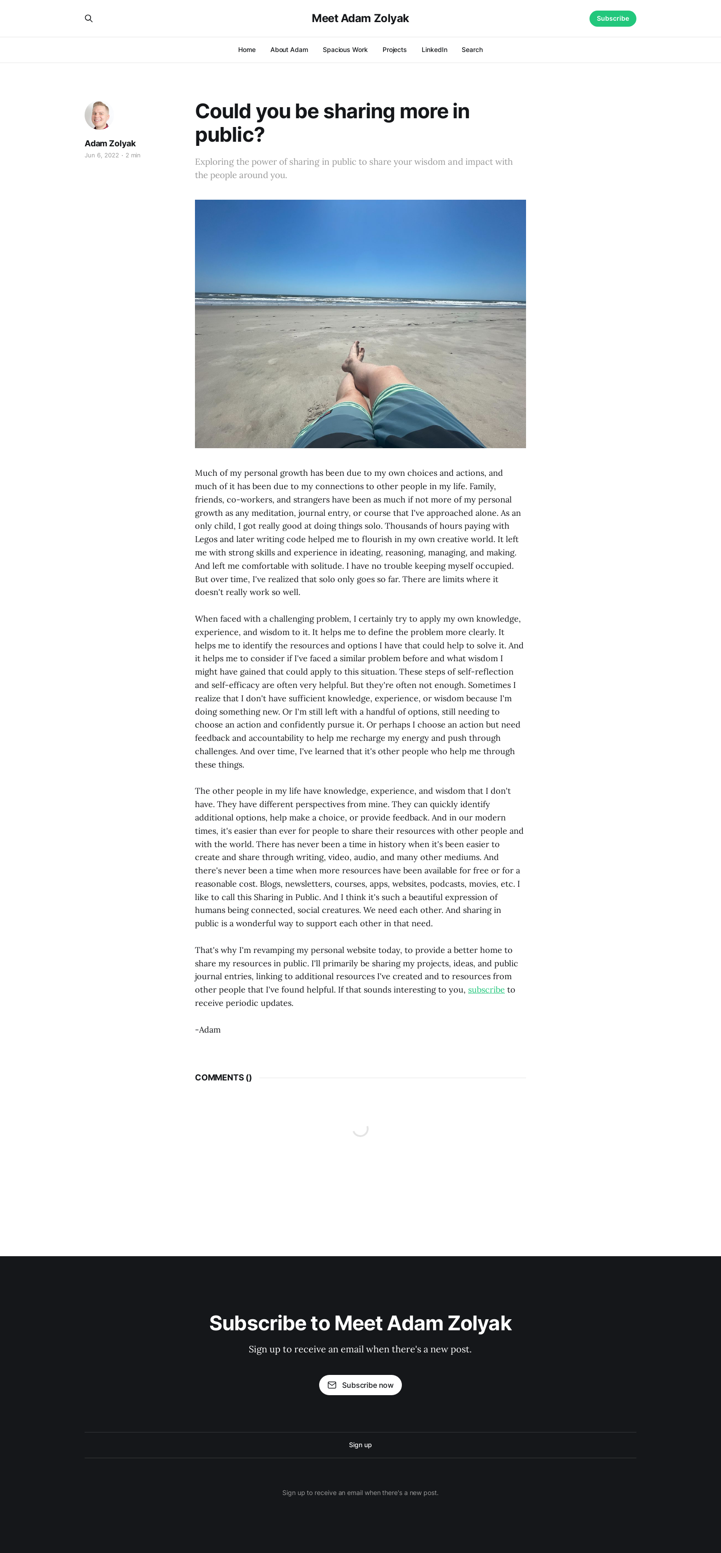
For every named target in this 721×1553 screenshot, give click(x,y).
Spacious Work (345, 49)
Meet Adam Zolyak (360, 18)
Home (247, 49)
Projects (395, 49)
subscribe (486, 989)
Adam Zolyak (110, 143)
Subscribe (613, 18)
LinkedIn (434, 49)
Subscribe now (360, 1385)
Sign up (360, 1445)
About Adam (289, 49)
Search (472, 49)
